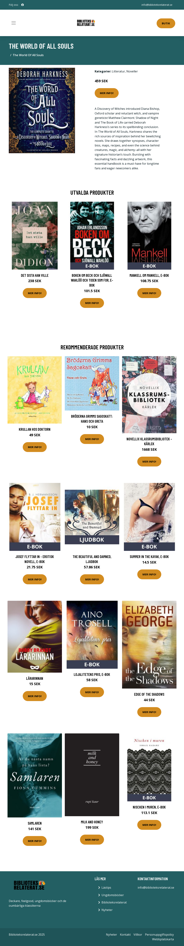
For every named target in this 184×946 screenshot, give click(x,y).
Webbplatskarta (163, 939)
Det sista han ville (35, 275)
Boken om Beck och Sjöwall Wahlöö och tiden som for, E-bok (92, 280)
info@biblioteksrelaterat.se (157, 4)
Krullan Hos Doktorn (34, 429)
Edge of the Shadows (149, 694)
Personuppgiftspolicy (159, 935)
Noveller (132, 71)
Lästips (106, 888)
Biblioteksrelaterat (114, 902)
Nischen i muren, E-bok (149, 807)
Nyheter (107, 910)
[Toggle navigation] (13, 22)
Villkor (138, 935)
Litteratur (118, 71)
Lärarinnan (34, 678)
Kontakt (125, 935)
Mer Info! (106, 93)
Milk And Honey (92, 822)
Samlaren (35, 823)
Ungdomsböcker (112, 895)
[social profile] (22, 4)
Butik (166, 23)
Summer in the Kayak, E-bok (149, 556)
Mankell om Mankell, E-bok (149, 275)
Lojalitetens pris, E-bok (92, 674)
